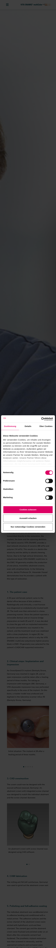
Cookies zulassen (28, 509)
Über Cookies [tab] (46, 426)
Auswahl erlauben (28, 518)
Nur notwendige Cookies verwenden (28, 527)
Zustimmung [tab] (10, 426)
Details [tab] (28, 426)
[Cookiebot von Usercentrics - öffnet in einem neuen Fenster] (41, 419)
